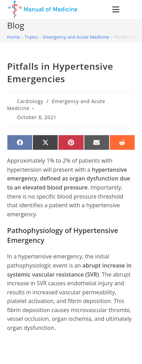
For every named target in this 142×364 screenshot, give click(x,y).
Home (13, 37)
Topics (31, 37)
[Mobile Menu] (116, 9)
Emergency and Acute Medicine (76, 37)
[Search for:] (128, 9)
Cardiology (30, 101)
